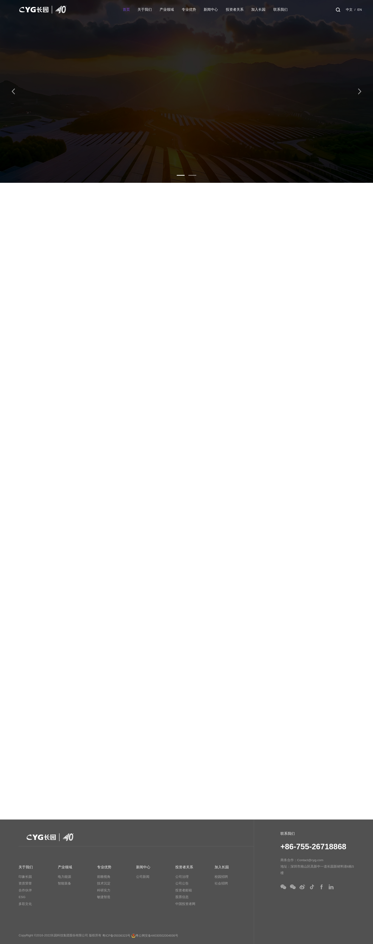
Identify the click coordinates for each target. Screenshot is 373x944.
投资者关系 (235, 9)
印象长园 (25, 877)
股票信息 (182, 897)
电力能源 (64, 877)
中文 (349, 9)
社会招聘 (221, 883)
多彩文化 (25, 904)
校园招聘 (221, 877)
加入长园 (258, 9)
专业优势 (189, 9)
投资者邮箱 (183, 890)
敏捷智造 (103, 897)
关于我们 (144, 9)
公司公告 (182, 883)
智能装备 (64, 883)
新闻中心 (211, 9)
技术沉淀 (103, 883)
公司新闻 (142, 877)
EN (359, 9)
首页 (126, 9)
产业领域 (167, 9)
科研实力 (103, 890)
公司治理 (182, 877)
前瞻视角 (103, 877)
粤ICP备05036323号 (116, 935)
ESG (22, 897)
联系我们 (280, 9)
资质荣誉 (25, 883)
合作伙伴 (25, 890)
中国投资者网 (185, 904)
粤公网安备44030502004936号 (154, 936)
